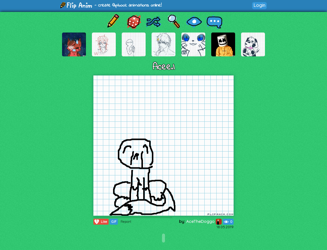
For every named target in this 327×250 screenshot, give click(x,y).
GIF (113, 222)
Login (259, 5)
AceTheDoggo (204, 221)
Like (100, 222)
